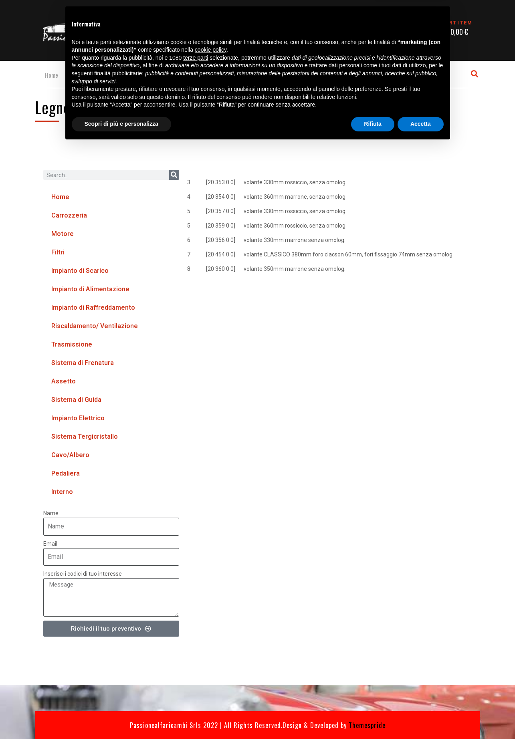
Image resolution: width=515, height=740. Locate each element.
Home (50, 75)
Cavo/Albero (70, 456)
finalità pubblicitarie (118, 667)
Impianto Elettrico (78, 419)
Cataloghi (85, 75)
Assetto (63, 382)
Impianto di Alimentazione (90, 290)
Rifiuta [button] (373, 718)
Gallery (161, 75)
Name (51, 514)
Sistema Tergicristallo (84, 438)
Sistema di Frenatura (82, 364)
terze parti (195, 652)
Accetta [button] (420, 718)
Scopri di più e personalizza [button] (121, 718)
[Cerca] (174, 176)
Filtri (58, 253)
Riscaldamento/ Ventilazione (94, 327)
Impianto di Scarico (80, 272)
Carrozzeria (69, 216)
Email (50, 544)
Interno (62, 493)
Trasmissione (71, 345)
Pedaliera (65, 474)
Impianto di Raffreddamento (93, 309)
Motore (62, 235)
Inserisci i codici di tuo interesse (82, 574)
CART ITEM (456, 23)
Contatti (125, 75)
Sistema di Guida (76, 401)
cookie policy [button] (210, 644)
